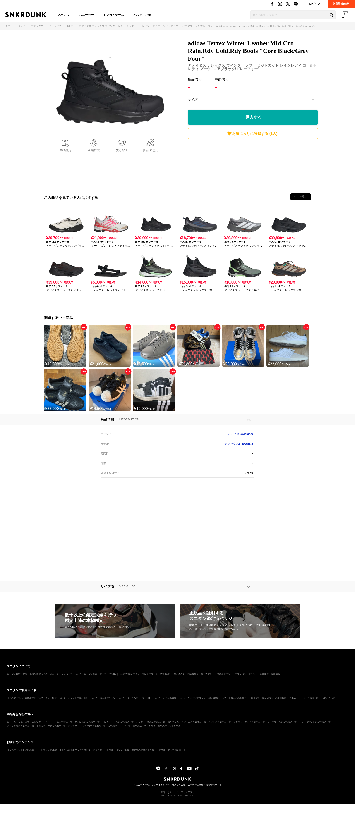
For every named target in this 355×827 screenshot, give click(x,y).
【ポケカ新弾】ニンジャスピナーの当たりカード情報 (86, 750)
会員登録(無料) (341, 3)
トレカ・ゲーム (113, 15)
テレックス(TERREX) (238, 443)
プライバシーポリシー (246, 674)
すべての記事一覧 (177, 750)
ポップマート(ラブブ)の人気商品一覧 (87, 726)
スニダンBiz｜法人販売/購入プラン (122, 674)
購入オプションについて (112, 698)
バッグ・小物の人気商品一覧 (150, 722)
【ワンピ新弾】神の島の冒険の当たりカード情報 (141, 750)
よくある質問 (169, 698)
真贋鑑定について (34, 698)
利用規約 (255, 698)
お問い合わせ (328, 698)
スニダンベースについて (69, 674)
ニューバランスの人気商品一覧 (315, 722)
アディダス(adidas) (240, 434)
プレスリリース (150, 674)
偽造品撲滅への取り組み (41, 674)
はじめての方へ (15, 698)
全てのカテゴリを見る (144, 726)
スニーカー (86, 15)
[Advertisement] (253, 161)
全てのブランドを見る (169, 726)
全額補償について (217, 698)
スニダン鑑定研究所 (17, 674)
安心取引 (122, 150)
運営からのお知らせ (238, 698)
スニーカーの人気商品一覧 (58, 722)
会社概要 (264, 674)
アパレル (63, 15)
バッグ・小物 (142, 15)
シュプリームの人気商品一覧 (282, 722)
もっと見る (300, 196)
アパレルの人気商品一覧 (87, 722)
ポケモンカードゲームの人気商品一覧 (187, 722)
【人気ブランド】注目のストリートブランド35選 (32, 750)
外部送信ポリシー (223, 674)
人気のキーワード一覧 (119, 726)
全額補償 (94, 150)
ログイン (314, 3)
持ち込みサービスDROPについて (144, 698)
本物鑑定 (65, 150)
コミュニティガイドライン (192, 698)
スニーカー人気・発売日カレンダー (25, 722)
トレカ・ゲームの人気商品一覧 (118, 722)
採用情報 (275, 674)
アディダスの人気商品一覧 (20, 726)
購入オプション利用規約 (274, 698)
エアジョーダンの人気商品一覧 (249, 722)
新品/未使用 (150, 150)
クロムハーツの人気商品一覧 (51, 726)
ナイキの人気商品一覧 (219, 722)
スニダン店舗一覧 (93, 674)
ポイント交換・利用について (82, 698)
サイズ (192, 99)
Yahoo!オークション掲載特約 (304, 698)
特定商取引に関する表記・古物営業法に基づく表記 (186, 674)
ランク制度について (55, 698)
